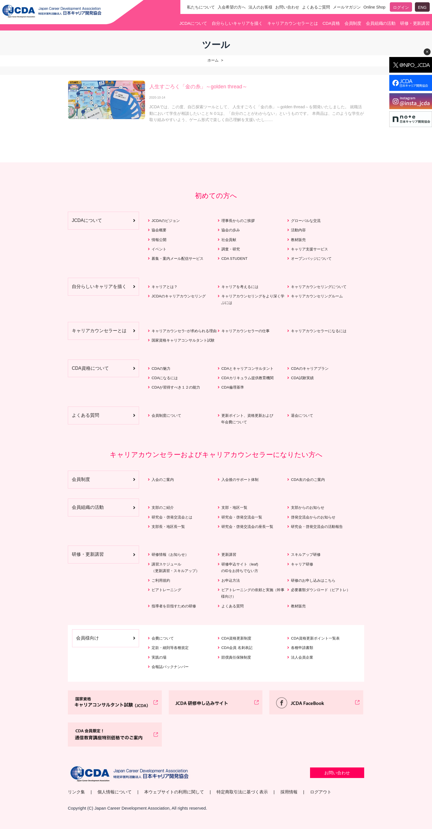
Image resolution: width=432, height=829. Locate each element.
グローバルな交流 (306, 221)
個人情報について (114, 791)
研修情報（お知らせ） (170, 554)
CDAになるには (165, 378)
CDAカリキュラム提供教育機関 (247, 378)
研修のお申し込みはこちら (313, 580)
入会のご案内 (163, 479)
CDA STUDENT (234, 258)
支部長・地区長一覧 (168, 526)
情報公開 (159, 240)
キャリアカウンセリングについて (319, 287)
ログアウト (320, 791)
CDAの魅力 (161, 368)
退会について (302, 415)
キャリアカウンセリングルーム (317, 296)
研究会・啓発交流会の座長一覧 (247, 526)
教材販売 (298, 240)
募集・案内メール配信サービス (177, 258)
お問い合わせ (287, 7)
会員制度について (166, 415)
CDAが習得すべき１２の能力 (176, 387)
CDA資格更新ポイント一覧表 (315, 638)
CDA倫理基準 (232, 387)
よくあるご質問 (316, 7)
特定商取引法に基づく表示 (242, 791)
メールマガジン (347, 7)
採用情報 (288, 791)
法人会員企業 (302, 657)
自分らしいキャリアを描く (237, 23)
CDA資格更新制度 (236, 638)
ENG (422, 7)
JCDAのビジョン (166, 221)
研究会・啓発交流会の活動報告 (317, 526)
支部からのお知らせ (307, 507)
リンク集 (76, 791)
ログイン (401, 7)
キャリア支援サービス (309, 249)
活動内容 (298, 230)
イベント (159, 249)
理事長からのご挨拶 (238, 221)
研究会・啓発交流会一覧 (241, 517)
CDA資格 (331, 23)
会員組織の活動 (381, 23)
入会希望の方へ (232, 7)
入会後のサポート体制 (239, 479)
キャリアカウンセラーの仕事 (245, 331)
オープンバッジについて (311, 258)
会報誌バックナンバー (170, 667)
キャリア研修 (302, 564)
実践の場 (159, 657)
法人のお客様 (260, 7)
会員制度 (353, 23)
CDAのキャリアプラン (309, 368)
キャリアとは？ (165, 287)
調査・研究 (230, 249)
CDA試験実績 (302, 378)
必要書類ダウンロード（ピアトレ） (320, 590)
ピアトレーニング (166, 590)
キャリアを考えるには (239, 287)
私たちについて (201, 7)
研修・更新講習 (415, 23)
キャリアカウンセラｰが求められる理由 (184, 331)
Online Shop (375, 7)
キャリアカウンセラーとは (292, 23)
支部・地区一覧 (234, 507)
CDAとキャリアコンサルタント (247, 368)
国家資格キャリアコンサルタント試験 (183, 340)
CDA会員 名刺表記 (236, 648)
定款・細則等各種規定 (170, 648)
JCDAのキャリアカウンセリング (179, 296)
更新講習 (228, 554)
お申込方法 (230, 580)
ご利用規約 (161, 580)
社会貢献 (228, 240)
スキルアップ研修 (306, 554)
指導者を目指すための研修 (174, 606)
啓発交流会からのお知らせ (313, 517)
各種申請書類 (302, 648)
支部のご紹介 (163, 507)
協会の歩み (230, 230)
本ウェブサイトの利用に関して (174, 791)
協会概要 (159, 230)
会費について (163, 638)
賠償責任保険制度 (236, 657)
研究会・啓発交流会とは (172, 517)
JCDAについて (193, 23)
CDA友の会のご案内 (308, 479)
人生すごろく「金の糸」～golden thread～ (198, 87)
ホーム (213, 60)
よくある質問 (232, 606)
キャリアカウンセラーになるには (319, 331)
